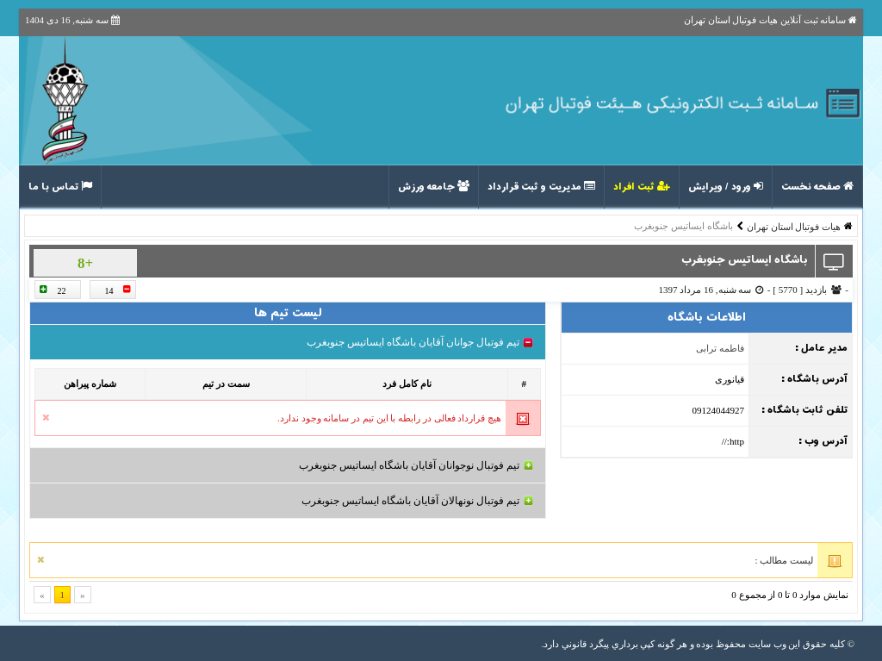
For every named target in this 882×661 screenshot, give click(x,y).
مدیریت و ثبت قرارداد (541, 187)
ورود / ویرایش (725, 187)
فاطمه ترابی (720, 348)
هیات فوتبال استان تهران (794, 226)
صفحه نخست (817, 187)
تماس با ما (60, 187)
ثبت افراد (641, 187)
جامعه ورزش (433, 187)
